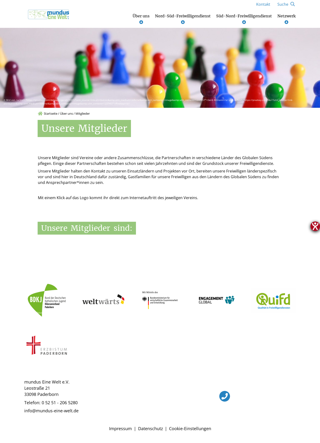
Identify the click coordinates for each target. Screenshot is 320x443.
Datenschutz (150, 428)
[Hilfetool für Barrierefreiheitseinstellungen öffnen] (315, 226)
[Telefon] (224, 396)
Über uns (66, 113)
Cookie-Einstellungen (190, 428)
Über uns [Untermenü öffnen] (141, 19)
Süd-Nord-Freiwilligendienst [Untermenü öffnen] (244, 19)
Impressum (120, 428)
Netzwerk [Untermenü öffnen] (286, 19)
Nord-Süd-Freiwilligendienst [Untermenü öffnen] (183, 19)
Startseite (50, 113)
